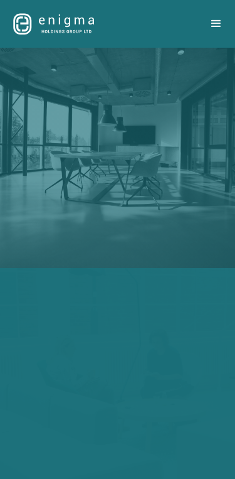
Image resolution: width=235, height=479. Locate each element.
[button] (216, 24)
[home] (51, 23)
